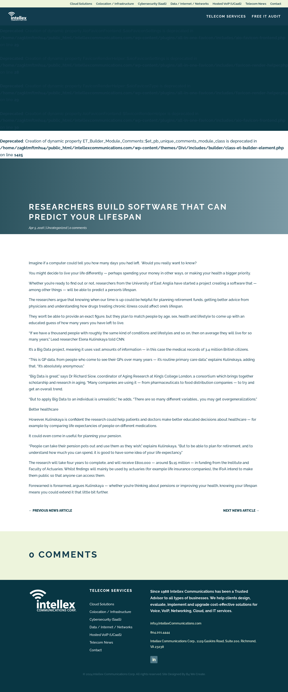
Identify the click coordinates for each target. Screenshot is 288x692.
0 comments (78, 228)
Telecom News (255, 3)
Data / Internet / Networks (190, 3)
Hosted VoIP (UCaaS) (227, 3)
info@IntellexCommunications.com (175, 623)
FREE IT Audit (266, 16)
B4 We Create (195, 674)
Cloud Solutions (81, 3)
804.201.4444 (160, 632)
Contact (275, 3)
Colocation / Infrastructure (115, 3)
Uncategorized (56, 228)
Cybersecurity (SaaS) (152, 3)
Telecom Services (226, 16)
